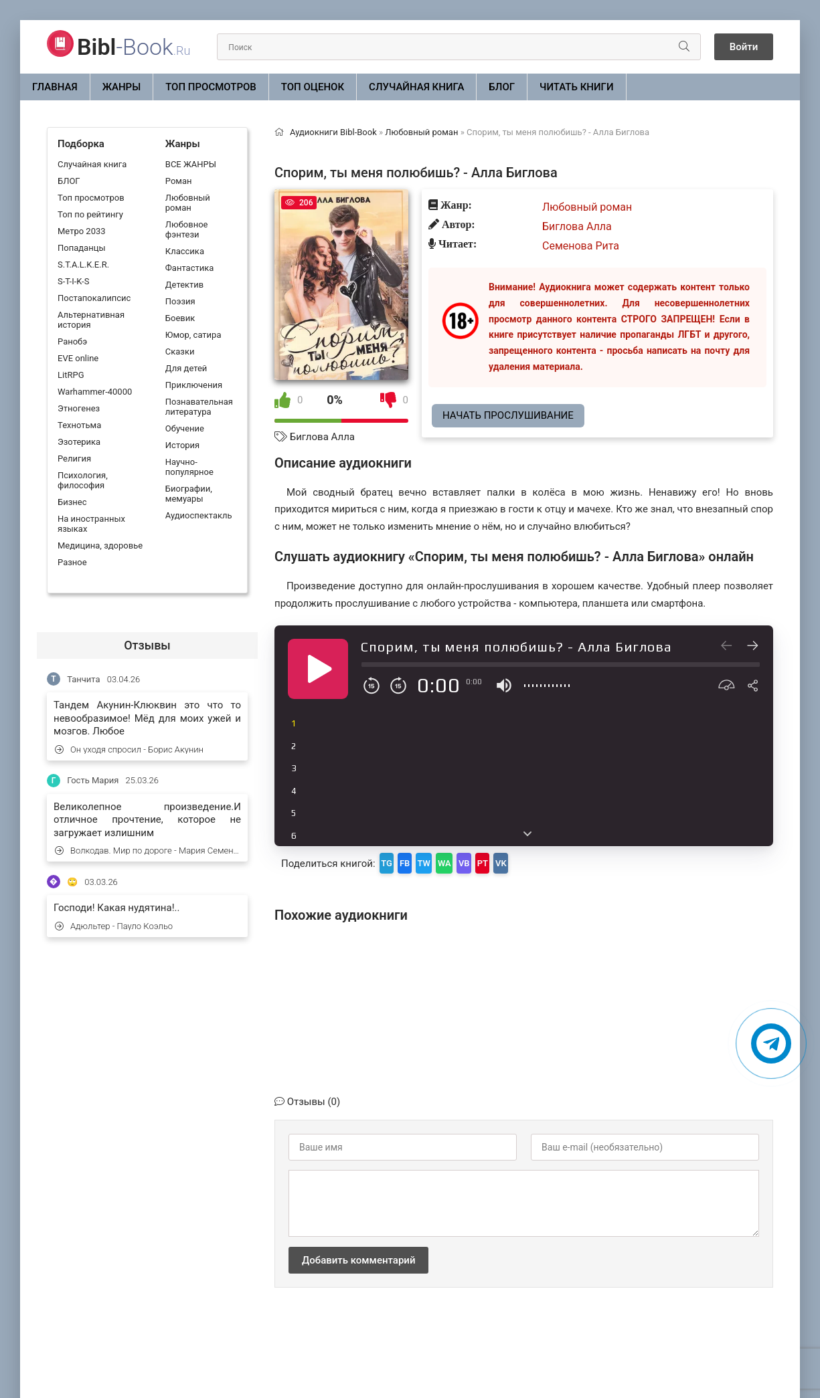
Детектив (184, 285)
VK (560, 861)
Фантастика (189, 268)
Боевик (180, 318)
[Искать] (660, 46)
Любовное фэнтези (186, 229)
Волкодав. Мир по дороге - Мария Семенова (148, 850)
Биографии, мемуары (188, 494)
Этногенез (79, 408)
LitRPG (71, 375)
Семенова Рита (580, 245)
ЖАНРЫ (121, 87)
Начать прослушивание (508, 415)
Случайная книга (416, 87)
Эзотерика (79, 442)
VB (505, 861)
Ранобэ (72, 341)
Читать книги (576, 87)
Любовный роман (187, 203)
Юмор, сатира (193, 335)
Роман (178, 181)
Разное (72, 562)
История (182, 445)
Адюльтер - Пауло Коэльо (114, 926)
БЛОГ (502, 87)
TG (391, 861)
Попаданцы (81, 248)
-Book (133, 46)
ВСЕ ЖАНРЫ (190, 164)
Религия (74, 459)
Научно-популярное (189, 467)
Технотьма (79, 425)
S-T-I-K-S (73, 281)
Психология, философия (83, 480)
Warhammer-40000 (95, 392)
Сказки (180, 351)
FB (418, 861)
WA (476, 861)
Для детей (186, 368)
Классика (184, 251)
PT (532, 861)
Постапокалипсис (94, 298)
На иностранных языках (91, 524)
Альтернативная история (91, 320)
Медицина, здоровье (100, 545)
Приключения (193, 385)
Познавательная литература (199, 407)
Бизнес (72, 502)
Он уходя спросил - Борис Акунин (129, 749)
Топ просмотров (210, 87)
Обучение (184, 428)
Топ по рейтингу (90, 214)
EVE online (78, 358)
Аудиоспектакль (198, 515)
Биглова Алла (322, 437)
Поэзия (180, 301)
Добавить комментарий (358, 1256)
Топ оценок (312, 87)
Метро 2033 (82, 231)
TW (446, 861)
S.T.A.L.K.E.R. (83, 265)
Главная (55, 87)
